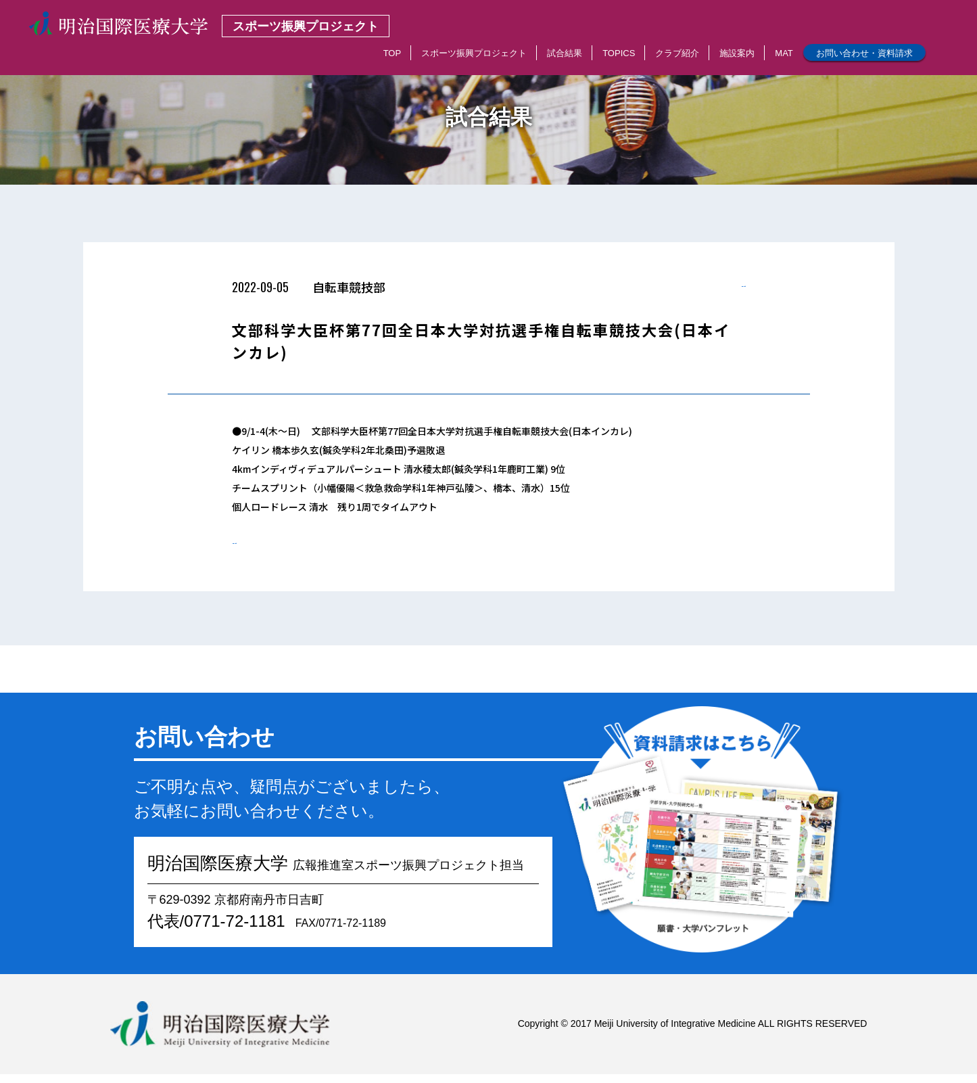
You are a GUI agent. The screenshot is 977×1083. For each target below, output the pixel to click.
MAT (783, 53)
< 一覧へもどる (714, 291)
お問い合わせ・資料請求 (864, 53)
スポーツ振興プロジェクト (474, 53)
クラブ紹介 (677, 53)
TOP (392, 53)
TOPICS (618, 53)
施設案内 (737, 53)
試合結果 (564, 53)
